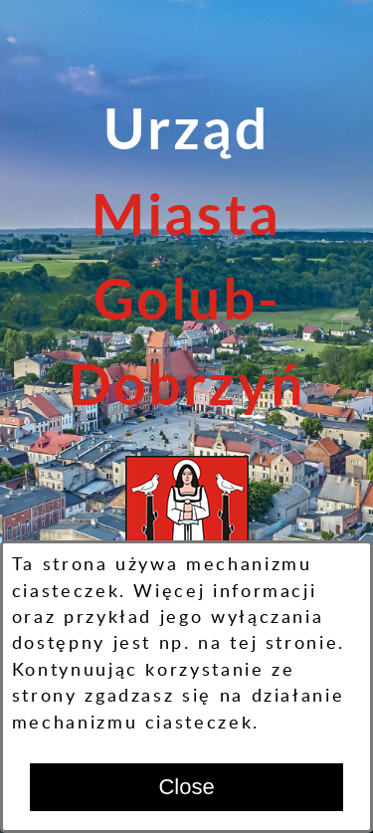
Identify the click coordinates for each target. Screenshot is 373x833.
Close (186, 786)
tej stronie (284, 643)
